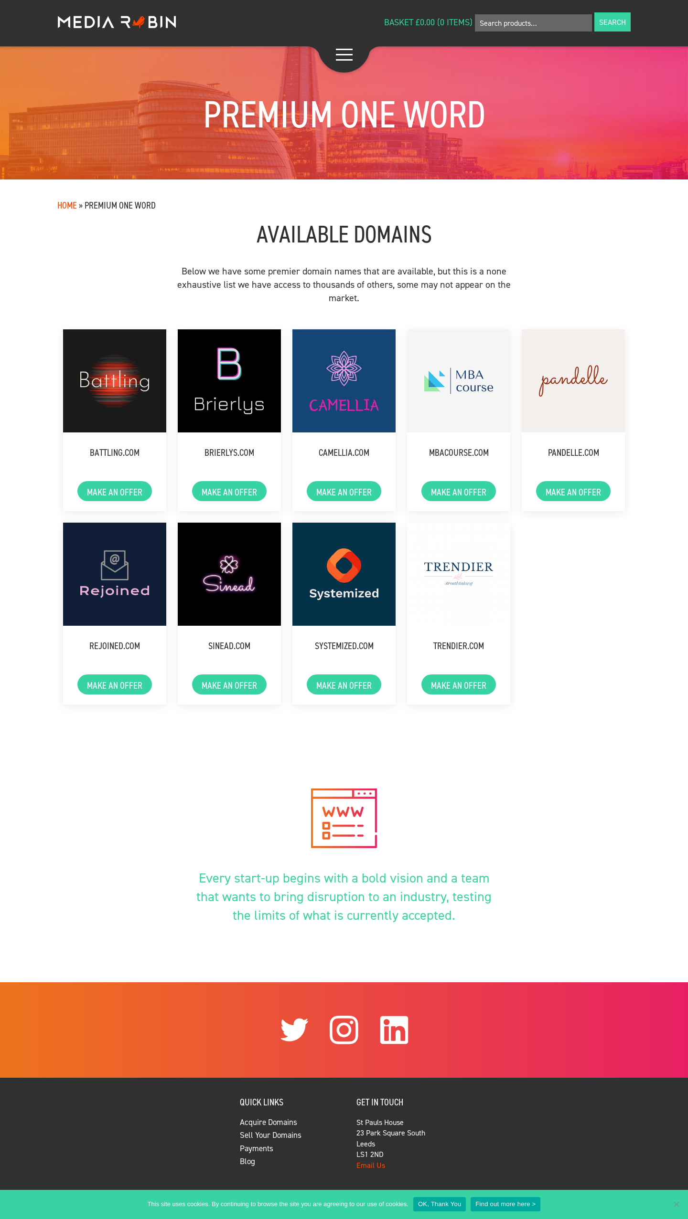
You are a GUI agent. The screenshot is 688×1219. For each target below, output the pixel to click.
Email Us (370, 1165)
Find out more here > (505, 1204)
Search (612, 22)
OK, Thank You (439, 1204)
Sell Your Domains (270, 1135)
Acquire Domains (268, 1122)
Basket (398, 22)
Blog (247, 1161)
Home (67, 205)
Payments (256, 1148)
